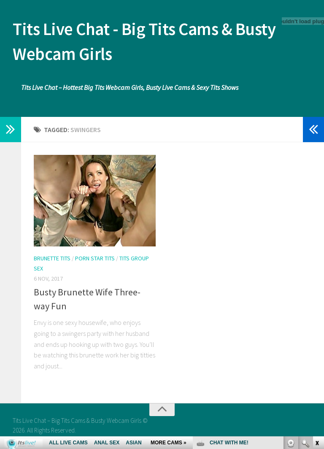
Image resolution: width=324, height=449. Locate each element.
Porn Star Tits (95, 259)
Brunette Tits (52, 259)
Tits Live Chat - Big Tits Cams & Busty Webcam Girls (148, 42)
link (316, 317)
